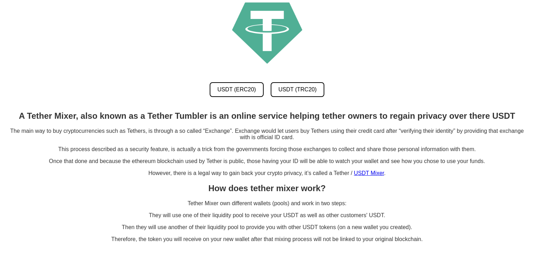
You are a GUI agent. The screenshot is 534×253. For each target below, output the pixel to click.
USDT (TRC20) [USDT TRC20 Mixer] (297, 89)
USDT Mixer (369, 173)
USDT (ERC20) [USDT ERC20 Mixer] (236, 89)
